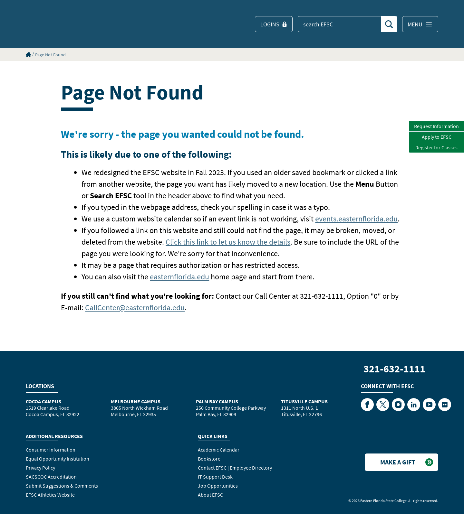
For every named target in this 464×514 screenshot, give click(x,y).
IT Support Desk (215, 476)
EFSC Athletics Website (50, 494)
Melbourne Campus (135, 401)
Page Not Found (50, 55)
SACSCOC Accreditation (51, 476)
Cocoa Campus (43, 401)
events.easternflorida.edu (356, 219)
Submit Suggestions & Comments (62, 485)
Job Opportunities (218, 485)
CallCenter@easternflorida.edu (135, 308)
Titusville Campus (304, 401)
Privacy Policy (40, 467)
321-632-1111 (394, 368)
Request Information (436, 126)
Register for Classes (436, 147)
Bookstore (209, 458)
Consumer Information (50, 449)
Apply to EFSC (436, 137)
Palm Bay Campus (217, 401)
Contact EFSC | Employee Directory (235, 467)
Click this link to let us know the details (228, 242)
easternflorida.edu (179, 277)
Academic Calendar (218, 449)
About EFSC (210, 494)
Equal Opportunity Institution (57, 458)
